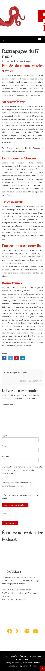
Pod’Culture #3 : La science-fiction (16, 590)
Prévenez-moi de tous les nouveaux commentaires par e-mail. (17, 484)
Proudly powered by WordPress (19, 662)
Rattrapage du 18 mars (29, 381)
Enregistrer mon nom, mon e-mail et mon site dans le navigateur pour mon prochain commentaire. (22, 470)
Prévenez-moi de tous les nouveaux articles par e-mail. (22, 497)
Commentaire (8, 404)
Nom (4, 436)
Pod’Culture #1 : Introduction (14, 599)
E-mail (5, 446)
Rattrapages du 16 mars (16, 372)
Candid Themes (29, 666)
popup (28, 61)
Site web (5, 456)
